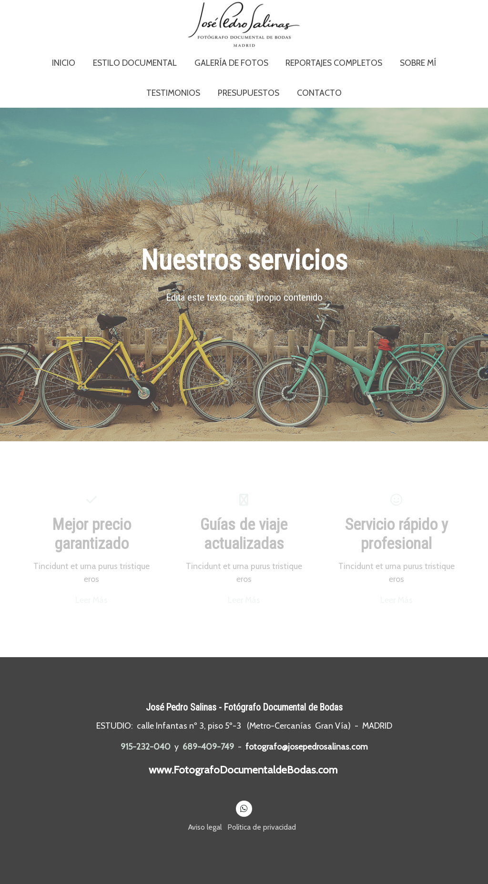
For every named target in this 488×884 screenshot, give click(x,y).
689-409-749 (208, 747)
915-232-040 (146, 747)
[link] (244, 24)
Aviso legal (205, 827)
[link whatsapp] (244, 807)
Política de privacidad (261, 827)
